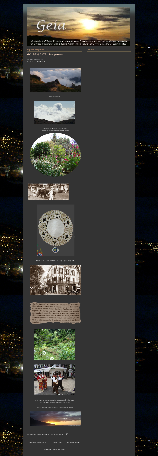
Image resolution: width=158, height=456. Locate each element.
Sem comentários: (57, 434)
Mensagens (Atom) (58, 449)
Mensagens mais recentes (38, 442)
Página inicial (57, 442)
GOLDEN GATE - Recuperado (45, 54)
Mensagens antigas (73, 442)
